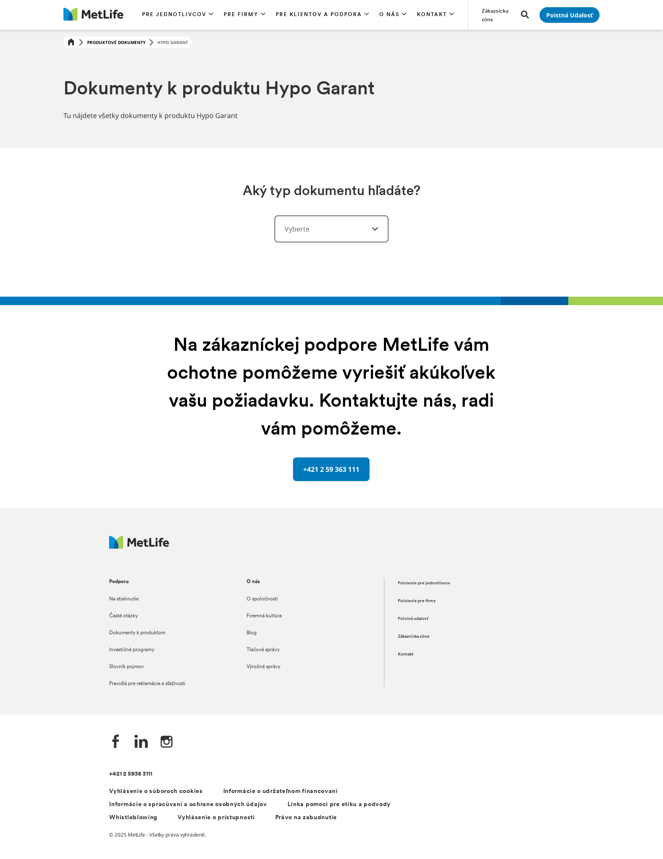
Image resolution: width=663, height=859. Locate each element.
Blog (252, 633)
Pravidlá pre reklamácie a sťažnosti (147, 683)
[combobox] (331, 228)
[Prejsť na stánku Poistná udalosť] (570, 15)
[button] (178, 15)
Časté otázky (123, 616)
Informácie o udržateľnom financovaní (280, 791)
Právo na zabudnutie (306, 818)
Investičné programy (131, 650)
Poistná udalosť (413, 619)
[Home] (71, 42)
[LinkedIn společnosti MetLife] (141, 742)
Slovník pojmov (126, 666)
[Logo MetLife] (139, 546)
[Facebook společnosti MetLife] (116, 742)
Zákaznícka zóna (413, 636)
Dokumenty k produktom (137, 633)
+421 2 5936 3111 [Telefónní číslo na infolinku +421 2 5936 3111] (130, 774)
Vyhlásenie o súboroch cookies (156, 791)
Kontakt (406, 654)
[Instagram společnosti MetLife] (166, 742)
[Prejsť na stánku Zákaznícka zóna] (496, 14)
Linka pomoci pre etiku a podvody (339, 804)
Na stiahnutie (124, 599)
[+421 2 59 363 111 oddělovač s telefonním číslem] (331, 469)
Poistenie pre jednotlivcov (424, 583)
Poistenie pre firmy (417, 601)
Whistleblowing (133, 818)
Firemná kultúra (264, 616)
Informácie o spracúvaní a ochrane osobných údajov (188, 804)
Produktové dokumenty (116, 42)
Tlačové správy (263, 650)
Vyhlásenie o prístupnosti (216, 818)
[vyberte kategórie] (370, 228)
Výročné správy (263, 666)
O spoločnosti (262, 599)
